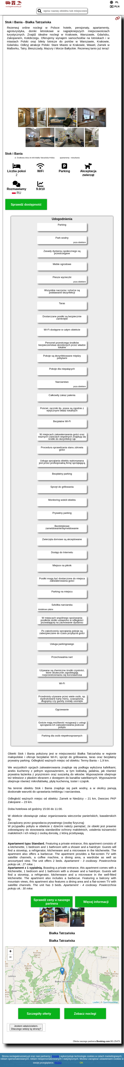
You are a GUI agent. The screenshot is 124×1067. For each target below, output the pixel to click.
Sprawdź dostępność (26, 204)
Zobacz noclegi (85, 1013)
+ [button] (10, 952)
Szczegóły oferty (39, 1013)
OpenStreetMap (110, 1002)
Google (55, 1056)
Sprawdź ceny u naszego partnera (51, 901)
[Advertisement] (62, 79)
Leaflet (96, 1002)
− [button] (10, 957)
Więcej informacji (95, 901)
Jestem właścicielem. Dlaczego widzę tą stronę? (26, 1027)
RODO (58, 1062)
